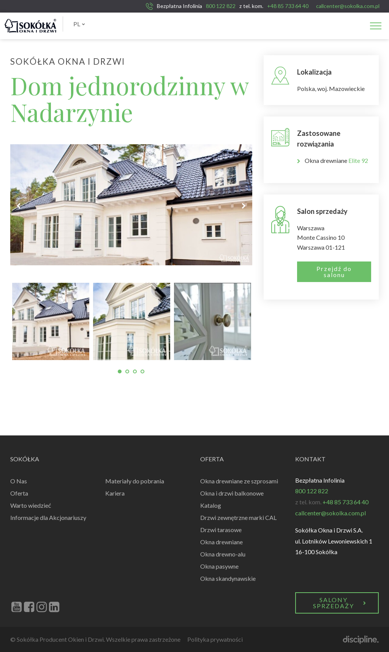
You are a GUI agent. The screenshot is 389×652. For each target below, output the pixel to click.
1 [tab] (120, 371)
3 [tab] (135, 371)
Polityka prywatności (215, 639)
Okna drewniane (221, 541)
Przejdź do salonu (334, 271)
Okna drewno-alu (222, 554)
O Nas (18, 481)
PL (79, 23)
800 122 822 (221, 6)
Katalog (210, 505)
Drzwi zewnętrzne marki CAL (238, 517)
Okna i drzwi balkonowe (232, 493)
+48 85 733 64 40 (287, 6)
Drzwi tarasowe (221, 529)
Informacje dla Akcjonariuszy (48, 517)
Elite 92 (358, 160)
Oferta (19, 493)
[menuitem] (79, 24)
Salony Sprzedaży (340, 602)
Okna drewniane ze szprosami (239, 481)
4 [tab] (142, 371)
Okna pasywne (219, 566)
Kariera (115, 493)
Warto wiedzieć (30, 505)
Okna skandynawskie (228, 578)
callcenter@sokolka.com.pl (348, 6)
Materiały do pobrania (134, 481)
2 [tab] (127, 371)
